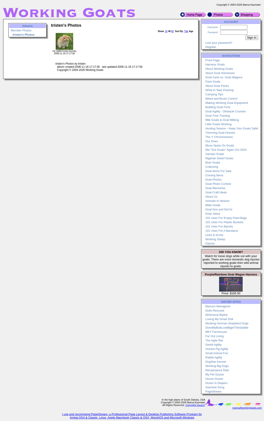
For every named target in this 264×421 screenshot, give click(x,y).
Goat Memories (215, 188)
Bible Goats (212, 205)
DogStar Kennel (215, 361)
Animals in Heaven (217, 201)
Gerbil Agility (213, 344)
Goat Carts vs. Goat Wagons (224, 77)
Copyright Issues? (195, 405)
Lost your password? (218, 42)
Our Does (211, 141)
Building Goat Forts (217, 107)
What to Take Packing (219, 90)
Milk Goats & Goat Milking (222, 120)
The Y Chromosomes (219, 137)
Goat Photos (213, 179)
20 (166, 31)
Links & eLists (214, 235)
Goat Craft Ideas (216, 192)
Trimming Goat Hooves (220, 132)
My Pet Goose (214, 374)
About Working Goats (219, 68)
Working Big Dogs (217, 366)
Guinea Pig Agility (216, 349)
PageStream (213, 391)
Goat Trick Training (217, 115)
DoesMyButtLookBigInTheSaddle (227, 327)
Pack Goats (212, 81)
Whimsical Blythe (216, 314)
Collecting (211, 166)
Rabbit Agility (213, 357)
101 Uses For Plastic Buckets (224, 222)
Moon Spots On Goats (219, 145)
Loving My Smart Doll (219, 319)
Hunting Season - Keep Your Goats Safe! (231, 128)
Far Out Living (214, 336)
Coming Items (214, 175)
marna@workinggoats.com (247, 407)
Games (210, 243)
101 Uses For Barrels (219, 226)
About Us (211, 196)
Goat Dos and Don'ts (218, 209)
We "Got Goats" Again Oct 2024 (226, 149)
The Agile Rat (214, 340)
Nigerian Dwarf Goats (219, 158)
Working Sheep (215, 239)
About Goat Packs (217, 85)
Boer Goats (212, 162)
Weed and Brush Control (221, 98)
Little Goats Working (218, 124)
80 (172, 31)
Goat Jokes (212, 213)
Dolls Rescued (214, 310)
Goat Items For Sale (218, 171)
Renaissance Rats (217, 370)
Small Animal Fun (216, 353)
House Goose (214, 378)
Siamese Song (214, 387)
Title (186, 31)
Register (210, 47)
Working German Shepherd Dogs (227, 323)
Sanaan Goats (214, 154)
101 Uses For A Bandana (221, 230)
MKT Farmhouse (216, 332)
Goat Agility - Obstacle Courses (225, 111)
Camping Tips (214, 94)
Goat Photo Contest (218, 183)
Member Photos (21, 30)
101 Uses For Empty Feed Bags (226, 218)
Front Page (212, 60)
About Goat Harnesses (220, 73)
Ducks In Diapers (216, 383)
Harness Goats (215, 64)
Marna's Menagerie (217, 306)
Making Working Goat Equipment (226, 103)
